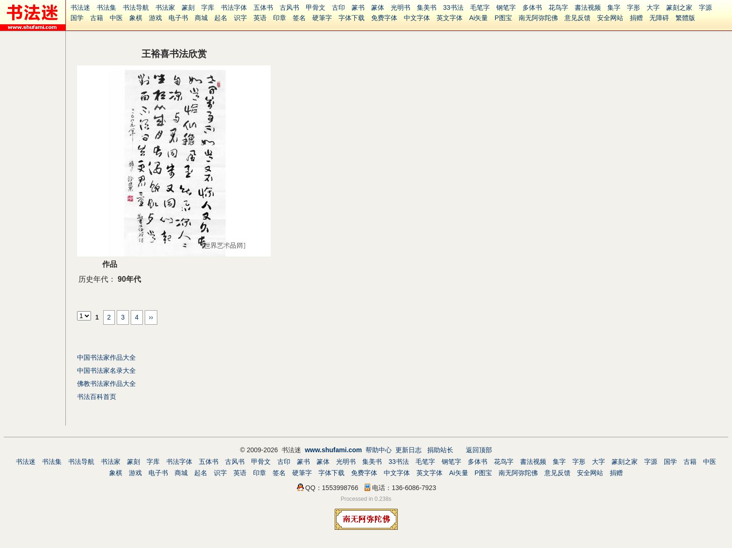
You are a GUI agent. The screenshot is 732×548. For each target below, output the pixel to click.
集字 (613, 7)
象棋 (135, 17)
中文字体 (417, 17)
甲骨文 (315, 7)
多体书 (532, 7)
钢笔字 (506, 7)
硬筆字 (322, 17)
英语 (260, 17)
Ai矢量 (478, 17)
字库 (207, 7)
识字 (240, 17)
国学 (77, 17)
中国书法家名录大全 (106, 370)
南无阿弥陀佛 (538, 17)
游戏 (155, 17)
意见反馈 (577, 17)
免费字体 (384, 17)
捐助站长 (440, 450)
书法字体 (234, 7)
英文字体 (449, 17)
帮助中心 (379, 450)
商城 (201, 17)
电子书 (178, 17)
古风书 (289, 7)
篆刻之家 (679, 7)
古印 (338, 7)
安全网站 (610, 17)
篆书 (358, 7)
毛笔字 (480, 7)
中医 (116, 17)
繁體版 (685, 17)
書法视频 (588, 7)
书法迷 (80, 7)
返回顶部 (479, 450)
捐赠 (636, 17)
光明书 (400, 7)
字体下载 (351, 17)
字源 (705, 7)
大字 (653, 7)
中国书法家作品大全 (106, 357)
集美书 (426, 7)
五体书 (263, 7)
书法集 (106, 7)
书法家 (165, 7)
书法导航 (136, 7)
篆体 (377, 7)
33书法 (453, 7)
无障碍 (659, 17)
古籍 (96, 17)
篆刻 (188, 7)
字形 (633, 7)
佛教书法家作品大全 (106, 383)
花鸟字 (558, 7)
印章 (279, 17)
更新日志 (408, 450)
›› (151, 317)
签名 (299, 17)
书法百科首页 (96, 396)
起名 (220, 17)
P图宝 (503, 17)
